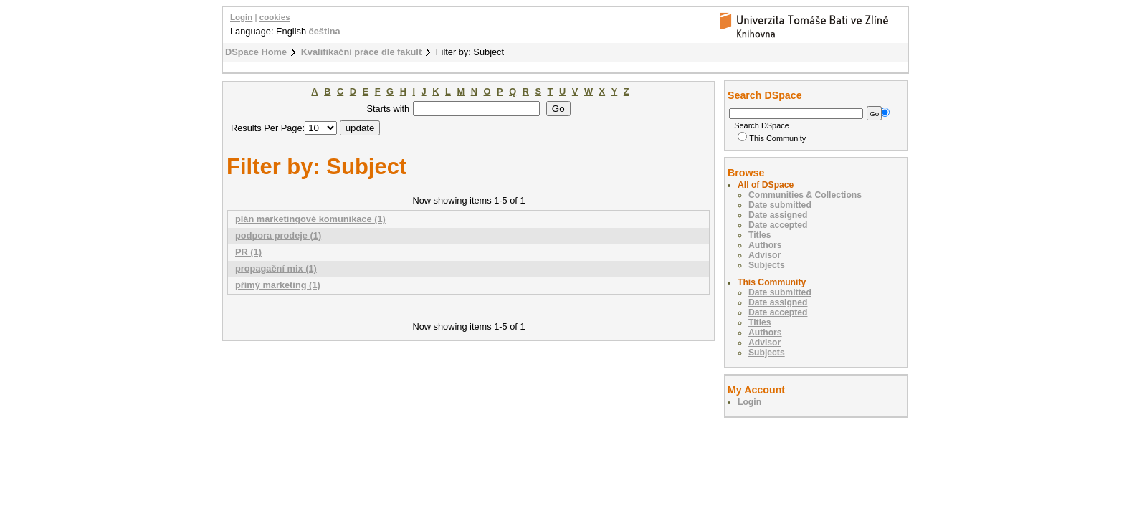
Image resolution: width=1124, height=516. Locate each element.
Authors (765, 245)
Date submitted (779, 205)
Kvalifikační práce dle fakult (361, 52)
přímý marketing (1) (277, 285)
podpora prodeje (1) (278, 235)
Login (241, 17)
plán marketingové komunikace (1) (310, 219)
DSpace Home (256, 52)
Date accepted (777, 225)
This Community (772, 138)
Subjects (766, 265)
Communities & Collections (805, 195)
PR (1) (248, 252)
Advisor (764, 255)
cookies (274, 17)
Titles (759, 235)
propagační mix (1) (276, 268)
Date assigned (777, 215)
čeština (324, 31)
